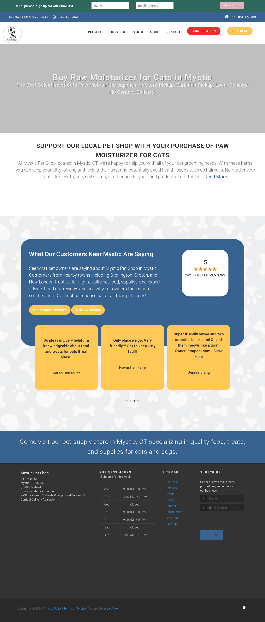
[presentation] (194, 6)
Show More (69, 356)
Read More (216, 176)
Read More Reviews (49, 310)
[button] (127, 401)
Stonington (121, 275)
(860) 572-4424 (31, 487)
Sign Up (212, 535)
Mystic (150, 268)
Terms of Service (75, 608)
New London (41, 282)
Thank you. (232, 5)
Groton (141, 275)
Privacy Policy (53, 608)
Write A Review (88, 310)
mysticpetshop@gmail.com (39, 491)
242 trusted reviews (205, 275)
